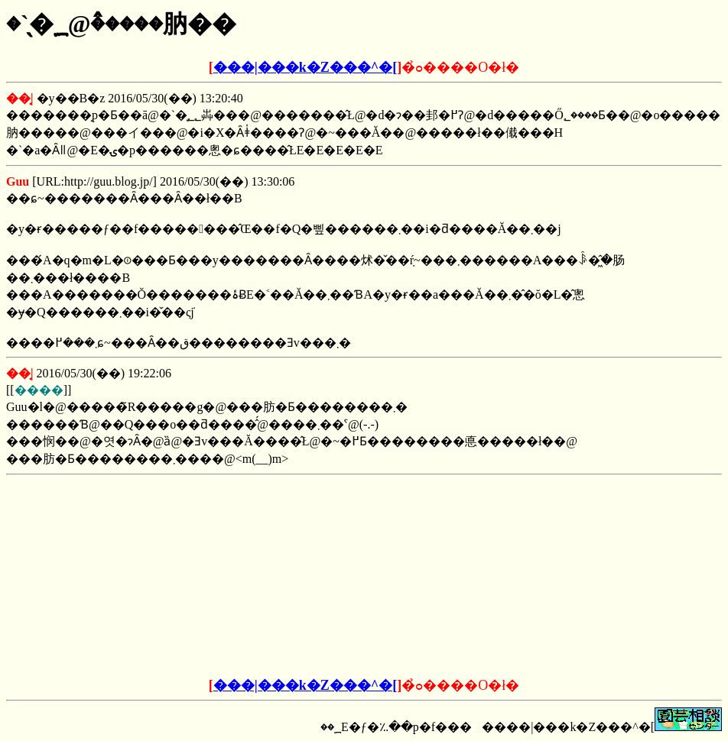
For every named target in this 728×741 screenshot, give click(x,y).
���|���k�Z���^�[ (305, 67)
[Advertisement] (247, 576)
